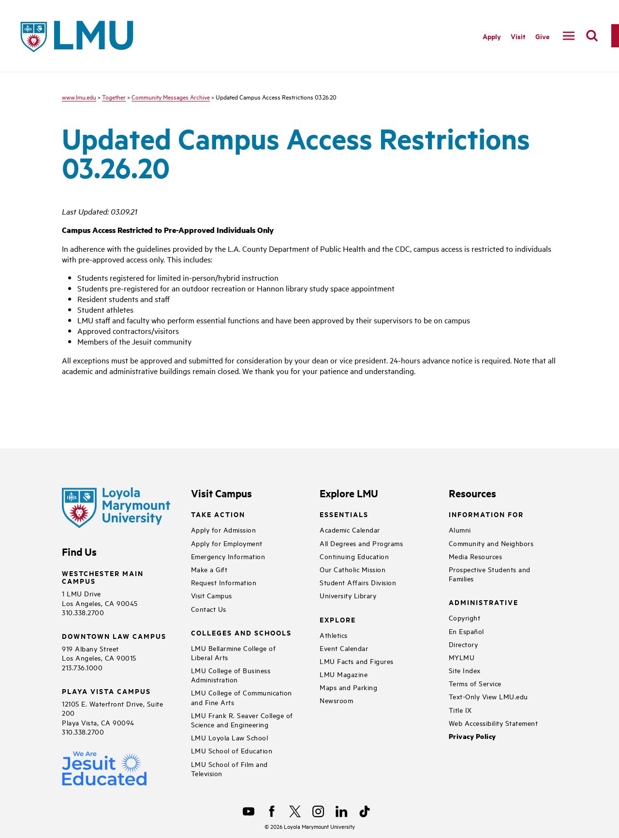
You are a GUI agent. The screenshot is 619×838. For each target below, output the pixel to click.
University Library (348, 595)
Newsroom (336, 700)
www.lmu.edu (79, 96)
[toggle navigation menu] (568, 35)
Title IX (460, 709)
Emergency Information (228, 556)
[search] (592, 35)
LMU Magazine (344, 674)
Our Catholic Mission (352, 569)
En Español (466, 631)
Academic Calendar (350, 529)
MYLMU (462, 657)
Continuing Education (354, 556)
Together (114, 96)
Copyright (465, 617)
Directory (463, 644)
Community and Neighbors (491, 543)
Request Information (224, 582)
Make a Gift (209, 569)
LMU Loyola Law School (229, 737)
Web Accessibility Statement (493, 722)
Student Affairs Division (358, 582)
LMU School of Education (232, 750)
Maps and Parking (348, 687)
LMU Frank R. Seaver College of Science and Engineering (242, 719)
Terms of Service (475, 683)
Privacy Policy (472, 736)
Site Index (465, 670)
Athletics (334, 634)
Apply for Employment (227, 543)
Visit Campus (211, 595)
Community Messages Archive (171, 96)
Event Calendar (344, 647)
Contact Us (208, 608)
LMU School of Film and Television (229, 768)
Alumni (460, 529)
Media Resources (475, 556)
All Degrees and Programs (361, 543)
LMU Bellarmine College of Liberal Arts (233, 652)
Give (542, 36)
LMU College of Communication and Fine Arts (241, 697)
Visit (518, 36)
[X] (295, 811)
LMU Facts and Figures (357, 660)
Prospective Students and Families (490, 573)
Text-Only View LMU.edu (488, 696)
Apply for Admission (223, 529)
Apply (492, 36)
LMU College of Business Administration (231, 674)
